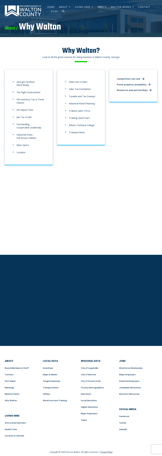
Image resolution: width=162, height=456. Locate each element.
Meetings (9, 387)
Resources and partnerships (132, 90)
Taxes (84, 420)
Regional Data (90, 361)
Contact (144, 6)
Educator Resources (129, 394)
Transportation (50, 387)
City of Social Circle (91, 381)
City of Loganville (89, 368)
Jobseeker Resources (130, 387)
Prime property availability (132, 84)
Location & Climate (14, 435)
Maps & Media (50, 374)
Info (100, 6)
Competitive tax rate (128, 78)
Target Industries (51, 381)
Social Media (127, 409)
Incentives (48, 368)
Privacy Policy (106, 452)
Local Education (89, 400)
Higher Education (89, 407)
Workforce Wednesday (131, 368)
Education (86, 394)
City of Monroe (88, 374)
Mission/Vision (12, 394)
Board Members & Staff (17, 368)
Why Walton (11, 400)
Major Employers (89, 413)
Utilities (46, 394)
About (63, 6)
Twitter (122, 423)
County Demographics (92, 387)
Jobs (122, 361)
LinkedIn (123, 429)
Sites (54, 11)
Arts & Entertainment (15, 423)
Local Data (50, 361)
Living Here (82, 6)
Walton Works (121, 6)
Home (51, 6)
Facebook (124, 416)
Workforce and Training (55, 400)
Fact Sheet (10, 381)
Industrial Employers (129, 381)
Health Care (11, 429)
